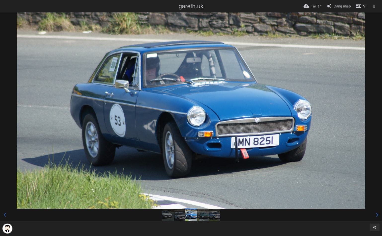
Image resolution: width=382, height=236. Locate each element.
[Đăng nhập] (338, 6)
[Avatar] (7, 229)
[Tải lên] (312, 6)
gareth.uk (191, 6)
